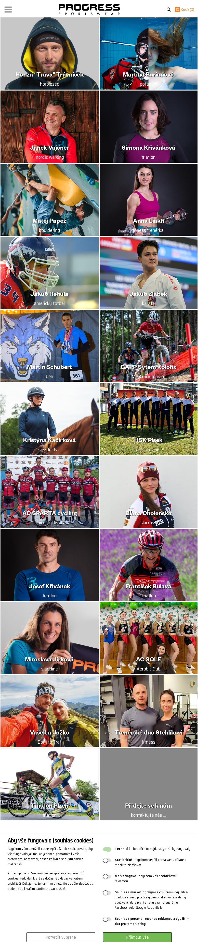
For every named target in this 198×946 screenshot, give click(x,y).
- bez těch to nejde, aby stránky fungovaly (152, 848)
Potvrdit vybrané (61, 937)
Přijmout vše (137, 937)
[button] (8, 8)
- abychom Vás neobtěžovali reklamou (146, 878)
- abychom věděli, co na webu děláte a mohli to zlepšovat (150, 862)
